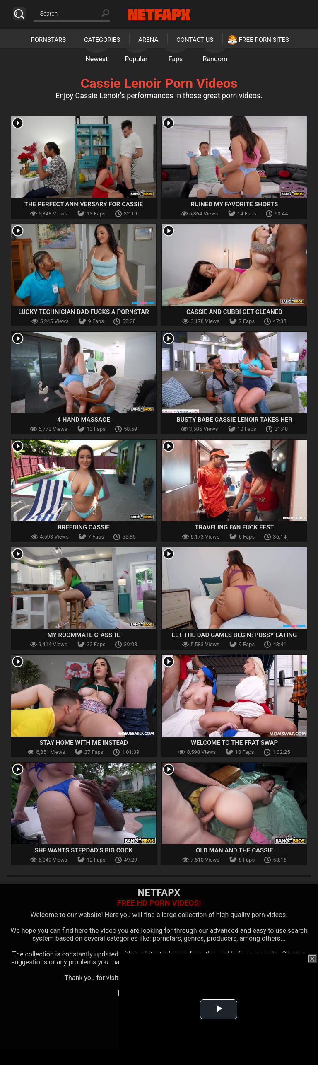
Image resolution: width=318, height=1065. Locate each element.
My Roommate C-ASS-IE (84, 635)
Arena (148, 39)
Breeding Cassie (84, 527)
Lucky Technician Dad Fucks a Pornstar (83, 312)
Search (19, 13)
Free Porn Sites (264, 39)
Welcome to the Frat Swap (234, 742)
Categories (102, 39)
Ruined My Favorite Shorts (234, 204)
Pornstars (48, 39)
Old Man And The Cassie (234, 850)
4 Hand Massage (83, 419)
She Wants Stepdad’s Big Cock (84, 850)
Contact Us (194, 39)
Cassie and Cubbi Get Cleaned (234, 312)
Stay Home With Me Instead (83, 742)
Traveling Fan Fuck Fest (234, 527)
